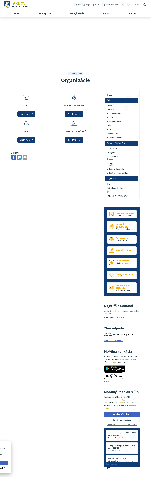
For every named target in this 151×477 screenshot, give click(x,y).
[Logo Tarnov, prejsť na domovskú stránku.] (16, 4)
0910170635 (139, 466)
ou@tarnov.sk (140, 469)
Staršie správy (112, 418)
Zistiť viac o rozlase (122, 373)
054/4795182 (139, 464)
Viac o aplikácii (110, 335)
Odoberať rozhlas (121, 367)
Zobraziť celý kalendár (113, 294)
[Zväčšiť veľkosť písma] (129, 4)
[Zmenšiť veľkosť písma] (122, 4)
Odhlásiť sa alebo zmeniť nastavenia (122, 378)
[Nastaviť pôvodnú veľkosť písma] (125, 4)
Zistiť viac (25, 67)
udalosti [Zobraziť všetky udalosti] (120, 271)
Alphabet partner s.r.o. (34, 451)
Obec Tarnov (22, 453)
